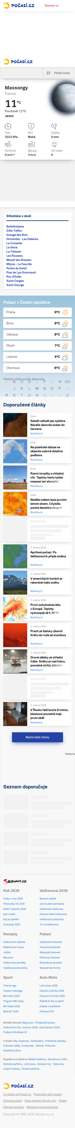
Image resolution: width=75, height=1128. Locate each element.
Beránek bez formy (50, 968)
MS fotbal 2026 (11, 1006)
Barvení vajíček (48, 898)
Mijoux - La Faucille (19, 264)
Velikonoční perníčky (14, 962)
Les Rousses (14, 255)
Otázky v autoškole (50, 1006)
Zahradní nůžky (11, 1045)
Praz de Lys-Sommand (21, 272)
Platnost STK (47, 1011)
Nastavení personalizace (42, 1107)
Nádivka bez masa (13, 947)
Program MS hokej (13, 1001)
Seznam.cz (52, 5)
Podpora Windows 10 (15, 1032)
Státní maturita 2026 (14, 909)
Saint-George (15, 285)
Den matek (9, 914)
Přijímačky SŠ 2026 (14, 903)
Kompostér (28, 1045)
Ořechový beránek (50, 957)
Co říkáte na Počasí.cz (17, 1094)
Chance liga (9, 985)
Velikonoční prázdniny (52, 919)
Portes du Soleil (16, 268)
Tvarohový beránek (50, 947)
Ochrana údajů (12, 1100)
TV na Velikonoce (49, 924)
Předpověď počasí (45, 1022)
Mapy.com (27, 1022)
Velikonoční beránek (51, 942)
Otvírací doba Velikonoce (53, 914)
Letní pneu (30, 1064)
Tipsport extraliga (12, 990)
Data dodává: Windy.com (40, 1100)
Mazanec (8, 957)
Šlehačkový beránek (51, 962)
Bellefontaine (15, 226)
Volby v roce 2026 (13, 898)
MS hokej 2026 (11, 996)
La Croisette (14, 243)
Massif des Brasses (18, 260)
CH (67, 382)
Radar (63, 1100)
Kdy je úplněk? (11, 919)
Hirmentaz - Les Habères (22, 239)
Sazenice (24, 1041)
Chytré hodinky (11, 1068)
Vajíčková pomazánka (15, 968)
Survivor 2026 (30, 1027)
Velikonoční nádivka (14, 942)
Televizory (58, 1064)
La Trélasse (13, 251)
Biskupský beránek (50, 952)
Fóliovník (50, 1045)
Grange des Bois (17, 234)
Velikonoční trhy (12, 1027)
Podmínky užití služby (48, 1094)
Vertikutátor (37, 1041)
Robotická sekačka (55, 1041)
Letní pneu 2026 (49, 985)
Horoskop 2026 (11, 924)
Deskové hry (44, 1064)
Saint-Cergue (15, 280)
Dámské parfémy (12, 1064)
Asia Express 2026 (49, 1027)
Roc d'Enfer (13, 276)
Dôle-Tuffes (14, 230)
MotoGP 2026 (10, 1011)
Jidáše (7, 952)
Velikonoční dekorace (51, 909)
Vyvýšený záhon (12, 1050)
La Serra (11, 247)
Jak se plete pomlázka (52, 903)
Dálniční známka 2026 (52, 990)
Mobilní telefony (37, 1059)
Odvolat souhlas (13, 1107)
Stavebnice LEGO (57, 1059)
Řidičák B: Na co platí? (52, 1001)
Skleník (40, 1045)
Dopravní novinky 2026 (52, 996)
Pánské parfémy (30, 1068)
